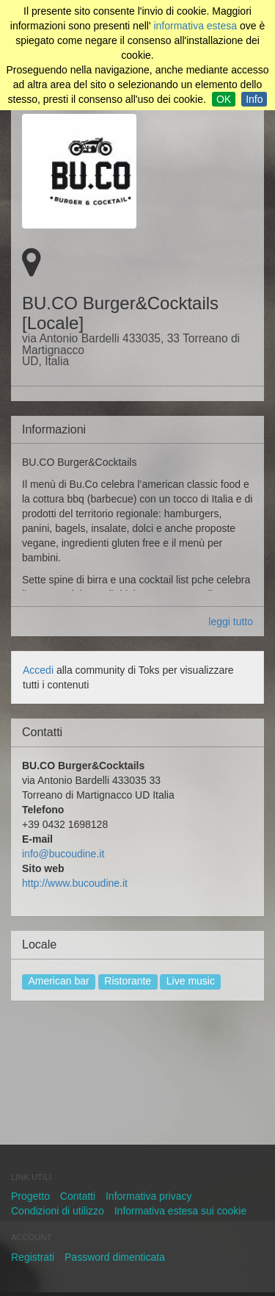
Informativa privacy (148, 1196)
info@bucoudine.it (63, 854)
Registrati (32, 1257)
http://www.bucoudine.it (75, 883)
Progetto (30, 1196)
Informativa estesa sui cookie (180, 1211)
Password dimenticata (115, 1257)
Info (254, 99)
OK (223, 99)
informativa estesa (195, 26)
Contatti (77, 1196)
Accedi (38, 670)
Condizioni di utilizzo (57, 1211)
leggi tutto (230, 621)
